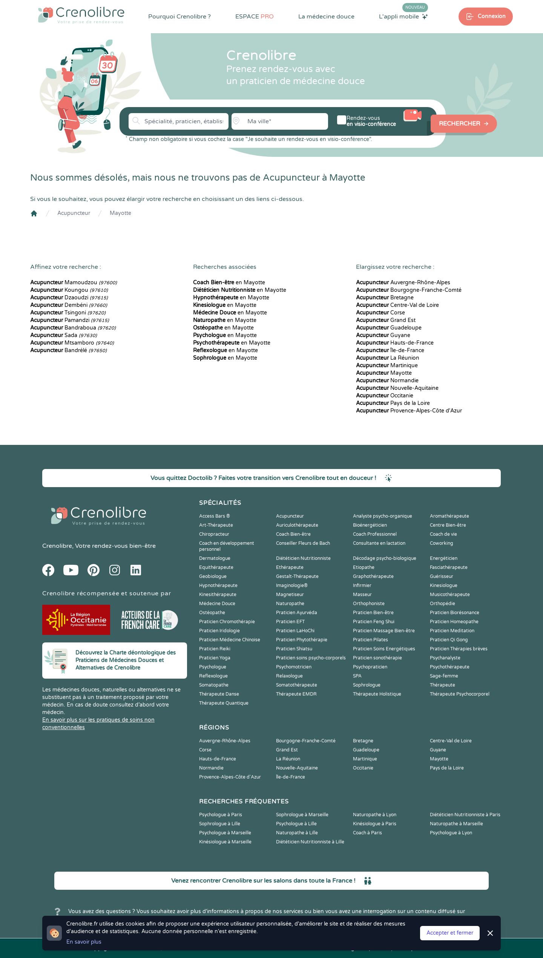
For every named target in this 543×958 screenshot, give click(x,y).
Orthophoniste (369, 603)
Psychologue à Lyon (451, 832)
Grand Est (386, 320)
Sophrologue (366, 685)
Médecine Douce (217, 603)
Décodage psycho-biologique (384, 558)
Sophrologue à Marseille (302, 814)
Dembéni (68, 305)
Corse (380, 313)
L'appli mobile (403, 16)
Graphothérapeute (373, 576)
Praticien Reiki (214, 648)
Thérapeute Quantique (223, 703)
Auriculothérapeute (297, 525)
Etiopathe (363, 567)
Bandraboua (73, 328)
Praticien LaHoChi (295, 630)
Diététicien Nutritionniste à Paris (465, 814)
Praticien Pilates (370, 639)
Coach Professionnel (375, 534)
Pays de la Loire (393, 403)
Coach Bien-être (293, 534)
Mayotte (120, 213)
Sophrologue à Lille (219, 823)
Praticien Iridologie (219, 630)
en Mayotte (229, 282)
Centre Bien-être (448, 525)
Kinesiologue (443, 585)
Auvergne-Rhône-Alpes (403, 282)
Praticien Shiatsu (294, 648)
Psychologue (212, 667)
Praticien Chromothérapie (227, 621)
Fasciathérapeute (449, 567)
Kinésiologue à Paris (374, 823)
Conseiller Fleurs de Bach (303, 543)
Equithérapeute (216, 567)
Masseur (362, 594)
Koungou (69, 290)
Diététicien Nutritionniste (303, 558)
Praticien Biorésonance (454, 612)
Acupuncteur (73, 213)
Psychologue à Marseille (225, 832)
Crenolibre (57, 546)
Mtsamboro (72, 343)
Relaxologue (289, 676)
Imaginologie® (292, 585)
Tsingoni (68, 313)
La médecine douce (326, 16)
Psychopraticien (370, 667)
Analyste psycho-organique (382, 516)
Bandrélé (68, 350)
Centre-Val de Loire (397, 305)
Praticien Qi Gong (449, 639)
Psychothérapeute (449, 667)
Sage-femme (444, 676)
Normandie (387, 380)
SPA (357, 676)
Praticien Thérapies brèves (459, 648)
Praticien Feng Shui (373, 621)
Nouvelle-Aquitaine (397, 388)
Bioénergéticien (370, 525)
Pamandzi (69, 320)
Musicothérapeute (450, 594)
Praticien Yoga (214, 658)
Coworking (441, 543)
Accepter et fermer (449, 933)
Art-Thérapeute (216, 525)
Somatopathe (214, 685)
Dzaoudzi (69, 297)
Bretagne (385, 297)
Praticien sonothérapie (377, 658)
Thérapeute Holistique (377, 694)
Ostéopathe (212, 612)
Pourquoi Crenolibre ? (179, 16)
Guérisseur (441, 576)
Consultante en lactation (379, 543)
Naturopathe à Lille (297, 832)
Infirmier (362, 585)
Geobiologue (213, 576)
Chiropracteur (214, 534)
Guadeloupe (389, 328)
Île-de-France (390, 350)
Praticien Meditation (452, 630)
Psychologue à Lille (296, 823)
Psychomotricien (293, 667)
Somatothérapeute (296, 685)
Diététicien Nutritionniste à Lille (310, 842)
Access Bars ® (214, 516)
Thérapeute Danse (219, 694)
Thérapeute (442, 685)
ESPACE (254, 16)
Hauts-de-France (395, 343)
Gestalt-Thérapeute (297, 576)
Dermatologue (214, 558)
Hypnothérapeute (218, 585)
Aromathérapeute (449, 516)
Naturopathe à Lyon (374, 814)
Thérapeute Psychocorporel (459, 694)
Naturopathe (290, 603)
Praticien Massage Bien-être (384, 630)
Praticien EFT (290, 621)
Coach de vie (443, 534)
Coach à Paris (367, 832)
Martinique (387, 365)
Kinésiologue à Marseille (225, 842)
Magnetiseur (290, 594)
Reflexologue (213, 676)
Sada (63, 335)
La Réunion (387, 358)
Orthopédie (442, 603)
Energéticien (443, 558)
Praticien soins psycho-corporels (311, 658)
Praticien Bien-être (373, 612)
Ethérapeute (290, 567)
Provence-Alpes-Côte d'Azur (409, 411)
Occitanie (384, 395)
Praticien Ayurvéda (296, 612)
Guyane (383, 335)
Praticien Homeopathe (454, 621)
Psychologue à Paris (220, 814)
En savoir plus (83, 942)
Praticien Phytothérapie (301, 639)
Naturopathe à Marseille (456, 823)
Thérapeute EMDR (296, 694)
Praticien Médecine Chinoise (229, 639)
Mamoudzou (73, 282)
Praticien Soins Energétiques (384, 648)
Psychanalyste (445, 658)
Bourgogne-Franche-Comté (409, 290)
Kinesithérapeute (217, 594)
